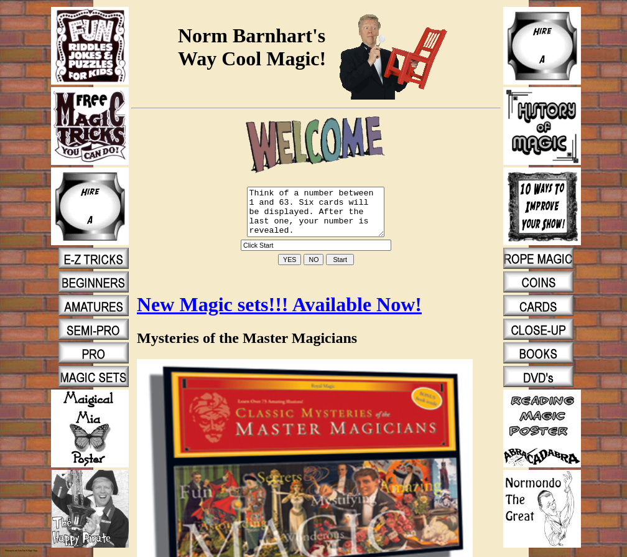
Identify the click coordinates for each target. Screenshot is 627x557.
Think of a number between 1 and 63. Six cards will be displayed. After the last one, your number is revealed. (315, 216)
